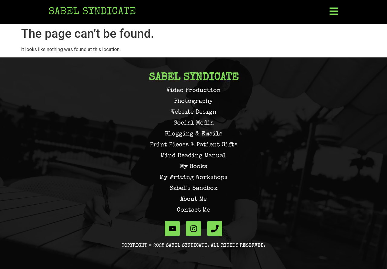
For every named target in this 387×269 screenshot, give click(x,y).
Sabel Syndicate (92, 12)
